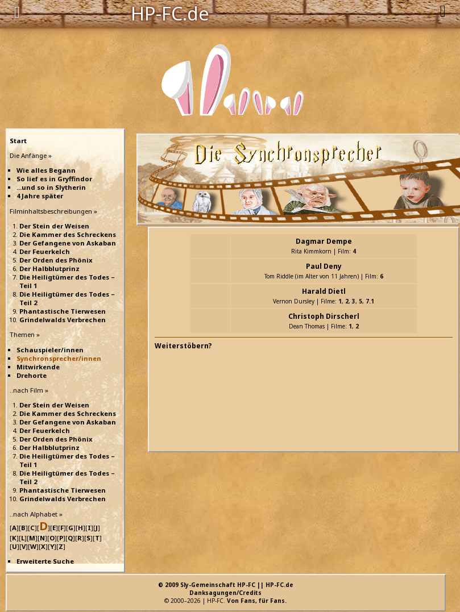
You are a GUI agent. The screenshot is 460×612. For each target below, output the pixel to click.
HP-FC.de (170, 12)
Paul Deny (324, 266)
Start (18, 140)
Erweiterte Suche (45, 561)
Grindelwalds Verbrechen (62, 319)
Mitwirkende (38, 367)
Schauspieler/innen (50, 349)
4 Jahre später (39, 195)
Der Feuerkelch (44, 251)
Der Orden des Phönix (56, 260)
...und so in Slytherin (51, 187)
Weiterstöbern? (183, 346)
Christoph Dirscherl (323, 316)
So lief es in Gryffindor (54, 178)
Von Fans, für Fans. (257, 601)
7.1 (370, 301)
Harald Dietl (324, 291)
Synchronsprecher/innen (58, 358)
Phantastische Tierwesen (62, 311)
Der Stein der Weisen (54, 226)
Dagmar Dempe (324, 241)
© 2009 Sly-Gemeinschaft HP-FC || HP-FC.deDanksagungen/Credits (225, 589)
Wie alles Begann (46, 170)
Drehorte (31, 375)
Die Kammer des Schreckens (67, 234)
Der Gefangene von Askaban (67, 243)
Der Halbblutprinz (49, 268)
